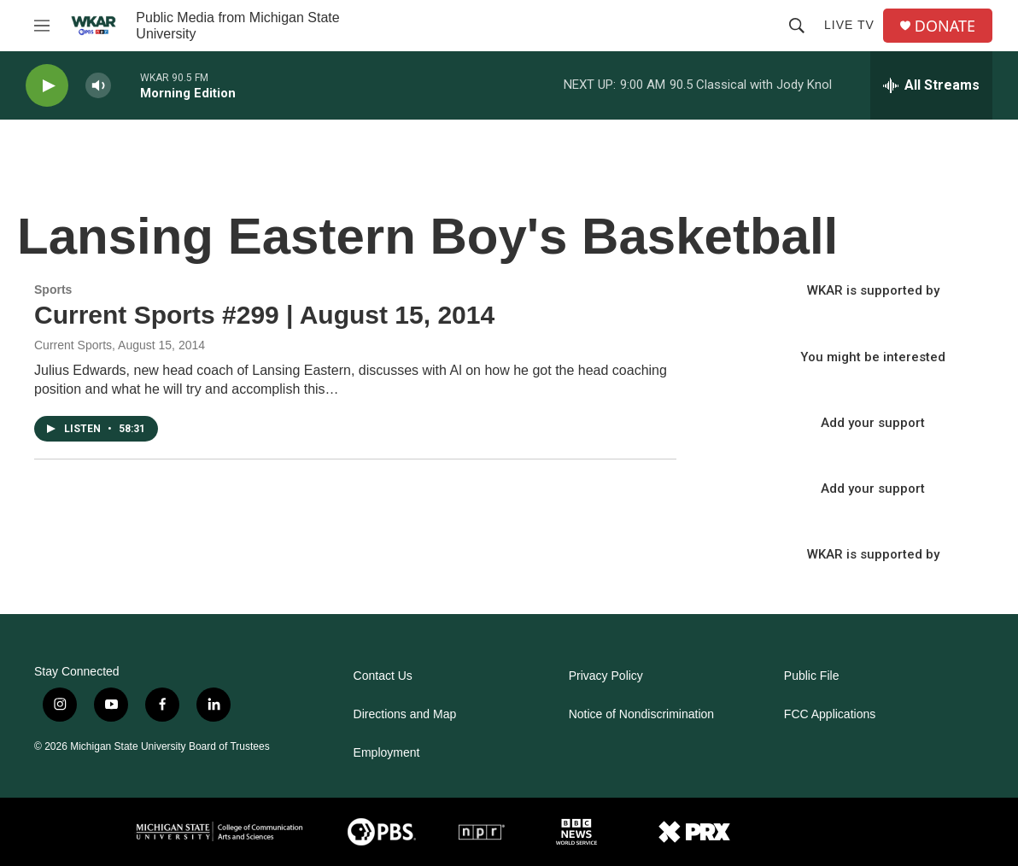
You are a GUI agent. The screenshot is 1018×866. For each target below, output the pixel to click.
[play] (47, 86)
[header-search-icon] (797, 25)
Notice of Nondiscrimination (641, 714)
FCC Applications (829, 714)
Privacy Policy (606, 676)
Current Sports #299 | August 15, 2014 (264, 315)
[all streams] (931, 85)
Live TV (849, 25)
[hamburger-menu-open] (42, 26)
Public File (812, 676)
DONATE (945, 26)
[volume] (98, 86)
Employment (387, 752)
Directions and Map (405, 714)
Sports (53, 289)
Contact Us (383, 676)
